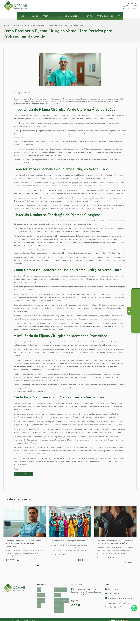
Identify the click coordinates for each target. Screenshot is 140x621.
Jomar (111, 558)
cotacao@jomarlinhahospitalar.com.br (118, 598)
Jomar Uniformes (72, 16)
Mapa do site (59, 608)
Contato (88, 16)
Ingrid (20, 92)
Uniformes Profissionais (24, 474)
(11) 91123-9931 (129, 9)
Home (22, 16)
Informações (59, 604)
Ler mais (37, 566)
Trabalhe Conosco (105, 16)
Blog (59, 16)
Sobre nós (34, 16)
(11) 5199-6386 (130, 6)
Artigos (20, 25)
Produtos (47, 16)
